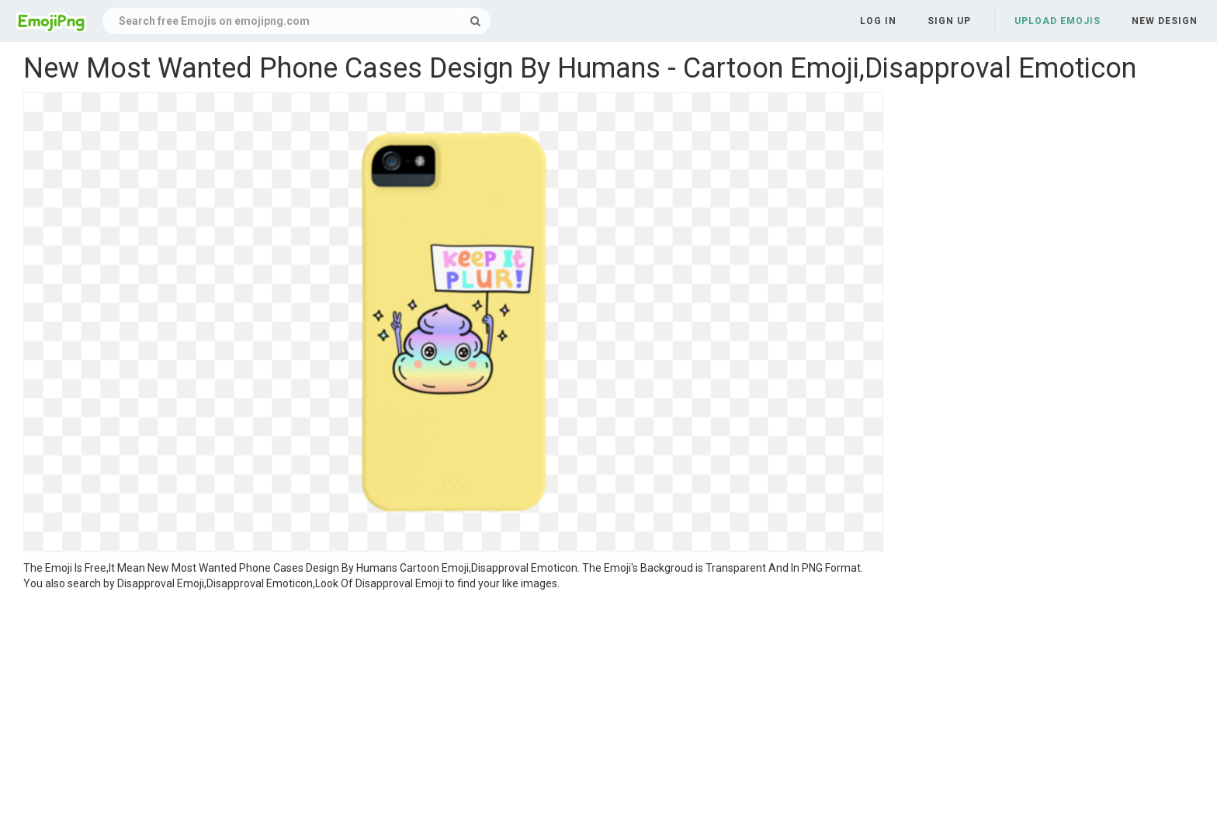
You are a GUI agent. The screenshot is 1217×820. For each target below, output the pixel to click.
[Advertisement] (453, 707)
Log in (878, 21)
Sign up (949, 21)
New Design (1165, 21)
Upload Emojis (1057, 21)
